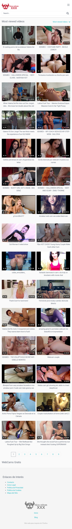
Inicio (36, 513)
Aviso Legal (11, 485)
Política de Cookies (14, 490)
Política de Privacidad (15, 488)
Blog (36, 517)
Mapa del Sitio (12, 493)
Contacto (10, 482)
